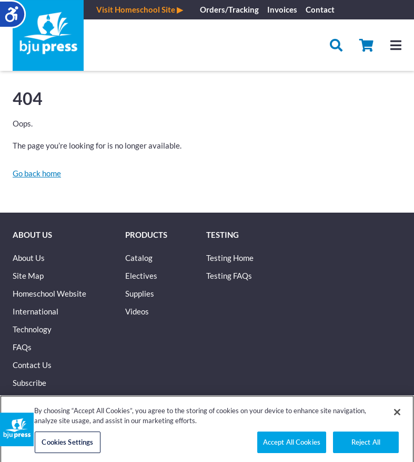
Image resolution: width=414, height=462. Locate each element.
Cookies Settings (67, 446)
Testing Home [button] (230, 257)
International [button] (35, 311)
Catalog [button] (139, 257)
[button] (366, 45)
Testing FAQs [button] (229, 275)
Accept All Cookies (291, 446)
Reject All (365, 446)
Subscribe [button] (29, 382)
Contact (320, 9)
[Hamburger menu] (395, 45)
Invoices (282, 9)
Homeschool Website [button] (49, 293)
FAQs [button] (22, 347)
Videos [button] (137, 311)
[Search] (336, 45)
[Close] (397, 415)
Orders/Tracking (229, 9)
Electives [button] (141, 275)
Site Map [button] (28, 275)
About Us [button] (29, 257)
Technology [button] (32, 329)
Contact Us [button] (32, 365)
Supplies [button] (139, 293)
